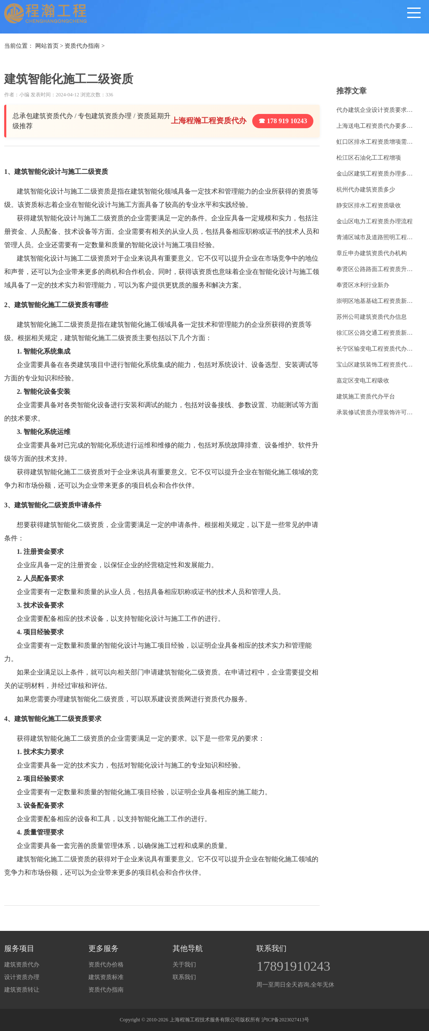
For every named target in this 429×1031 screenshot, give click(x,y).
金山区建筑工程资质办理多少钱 (376, 174)
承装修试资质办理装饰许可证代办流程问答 (376, 412)
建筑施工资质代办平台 (365, 396)
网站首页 (47, 46)
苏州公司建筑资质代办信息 (371, 317)
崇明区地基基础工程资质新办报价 (376, 301)
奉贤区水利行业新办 (362, 285)
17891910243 (293, 966)
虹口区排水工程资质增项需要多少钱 (376, 142)
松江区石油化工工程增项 (368, 158)
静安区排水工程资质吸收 (368, 205)
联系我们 (184, 977)
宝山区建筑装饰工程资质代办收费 (376, 365)
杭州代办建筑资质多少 (365, 189)
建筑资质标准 (106, 977)
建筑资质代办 (21, 964)
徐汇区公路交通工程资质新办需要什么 (376, 333)
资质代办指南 (82, 46)
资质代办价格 (106, 964)
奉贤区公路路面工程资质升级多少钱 (376, 269)
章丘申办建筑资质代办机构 (371, 253)
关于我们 (184, 964)
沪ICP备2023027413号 (285, 1020)
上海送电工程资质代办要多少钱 (376, 126)
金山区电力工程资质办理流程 (374, 221)
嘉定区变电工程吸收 (362, 380)
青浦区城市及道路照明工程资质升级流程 (376, 237)
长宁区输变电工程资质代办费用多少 (376, 349)
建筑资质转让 (21, 990)
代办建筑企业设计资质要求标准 (376, 110)
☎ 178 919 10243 (282, 120)
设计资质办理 (21, 977)
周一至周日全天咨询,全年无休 (295, 985)
